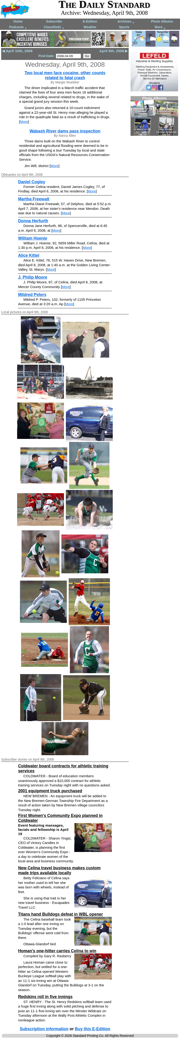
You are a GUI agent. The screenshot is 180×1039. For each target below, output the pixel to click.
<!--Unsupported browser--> (154, 116)
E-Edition (90, 21)
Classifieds (54, 27)
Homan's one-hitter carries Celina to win (57, 951)
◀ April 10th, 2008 (17, 51)
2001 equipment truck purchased (50, 791)
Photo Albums (162, 21)
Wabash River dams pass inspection (65, 131)
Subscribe (54, 21)
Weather (89, 27)
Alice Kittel (28, 255)
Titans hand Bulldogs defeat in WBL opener (60, 914)
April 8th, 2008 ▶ (113, 51)
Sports (124, 27)
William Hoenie (32, 238)
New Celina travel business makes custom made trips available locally (59, 870)
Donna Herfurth (33, 221)
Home (17, 21)
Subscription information (44, 1029)
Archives (126, 22)
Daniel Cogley (31, 182)
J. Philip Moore (32, 277)
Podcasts (18, 27)
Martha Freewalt (33, 199)
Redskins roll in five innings (45, 996)
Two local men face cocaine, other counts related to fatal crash (65, 75)
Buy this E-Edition (92, 1029)
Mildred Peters (32, 294)
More (160, 27)
